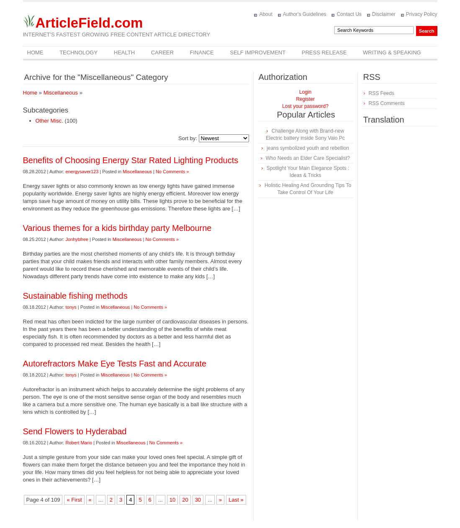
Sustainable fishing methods (75, 295)
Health (124, 52)
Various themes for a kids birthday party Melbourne (117, 228)
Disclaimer (384, 14)
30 (198, 500)
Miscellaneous (61, 93)
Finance (202, 52)
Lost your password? (305, 106)
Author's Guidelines (304, 14)
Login (305, 92)
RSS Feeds (381, 93)
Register (305, 99)
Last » (236, 500)
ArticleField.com (89, 23)
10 (172, 500)
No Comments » (172, 171)
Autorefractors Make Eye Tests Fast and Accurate (115, 363)
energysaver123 (81, 171)
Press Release (324, 52)
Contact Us (349, 14)
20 (185, 500)
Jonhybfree (76, 239)
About (265, 14)
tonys (70, 307)
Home (35, 52)
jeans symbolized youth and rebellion (308, 148)
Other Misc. (49, 121)
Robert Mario (78, 442)
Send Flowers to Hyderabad (75, 431)
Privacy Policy (421, 14)
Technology (78, 52)
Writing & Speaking (392, 52)
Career (162, 52)
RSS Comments (387, 103)
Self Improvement (257, 52)
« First (74, 500)
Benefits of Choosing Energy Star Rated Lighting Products (131, 160)
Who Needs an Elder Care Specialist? (308, 158)
